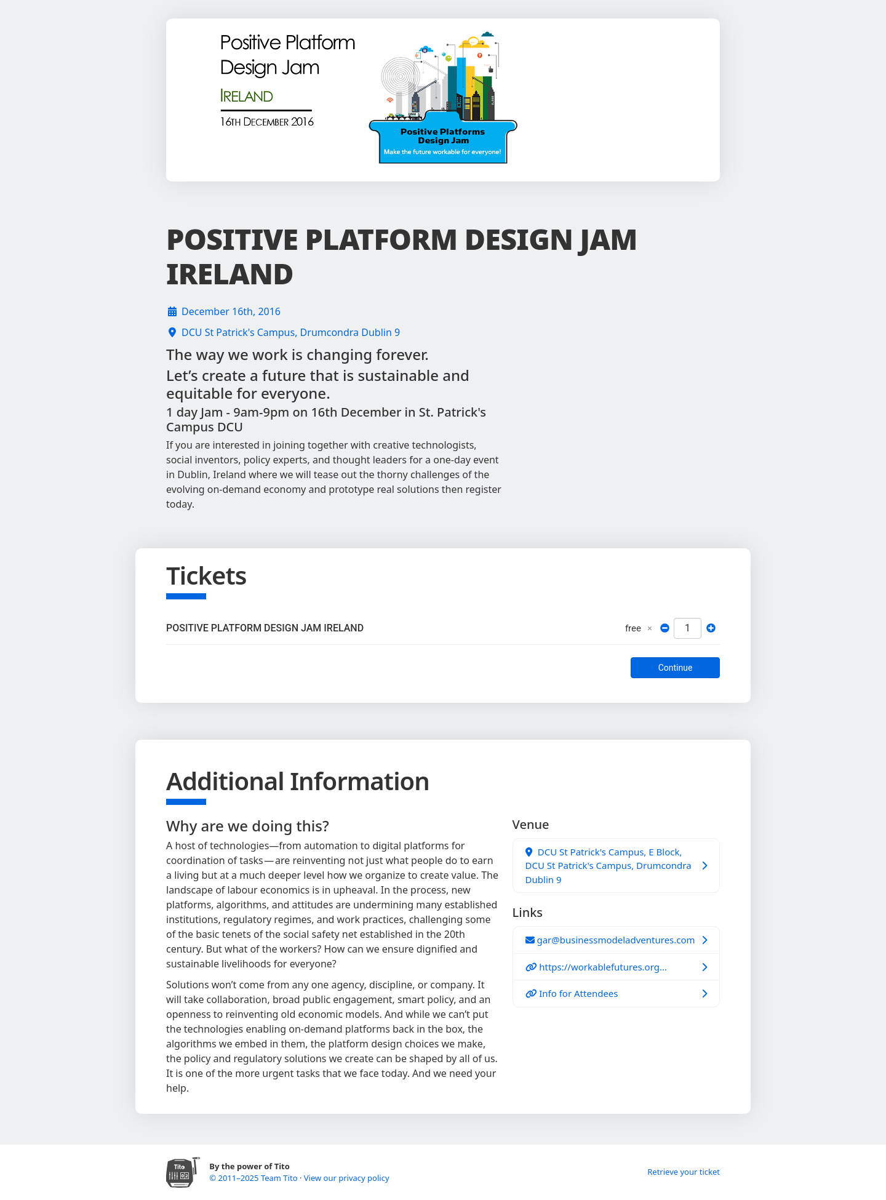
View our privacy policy (346, 1177)
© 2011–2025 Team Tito (254, 1177)
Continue (675, 668)
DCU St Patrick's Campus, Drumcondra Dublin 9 (291, 332)
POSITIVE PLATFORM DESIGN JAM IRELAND (265, 628)
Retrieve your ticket (683, 1171)
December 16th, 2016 (231, 311)
